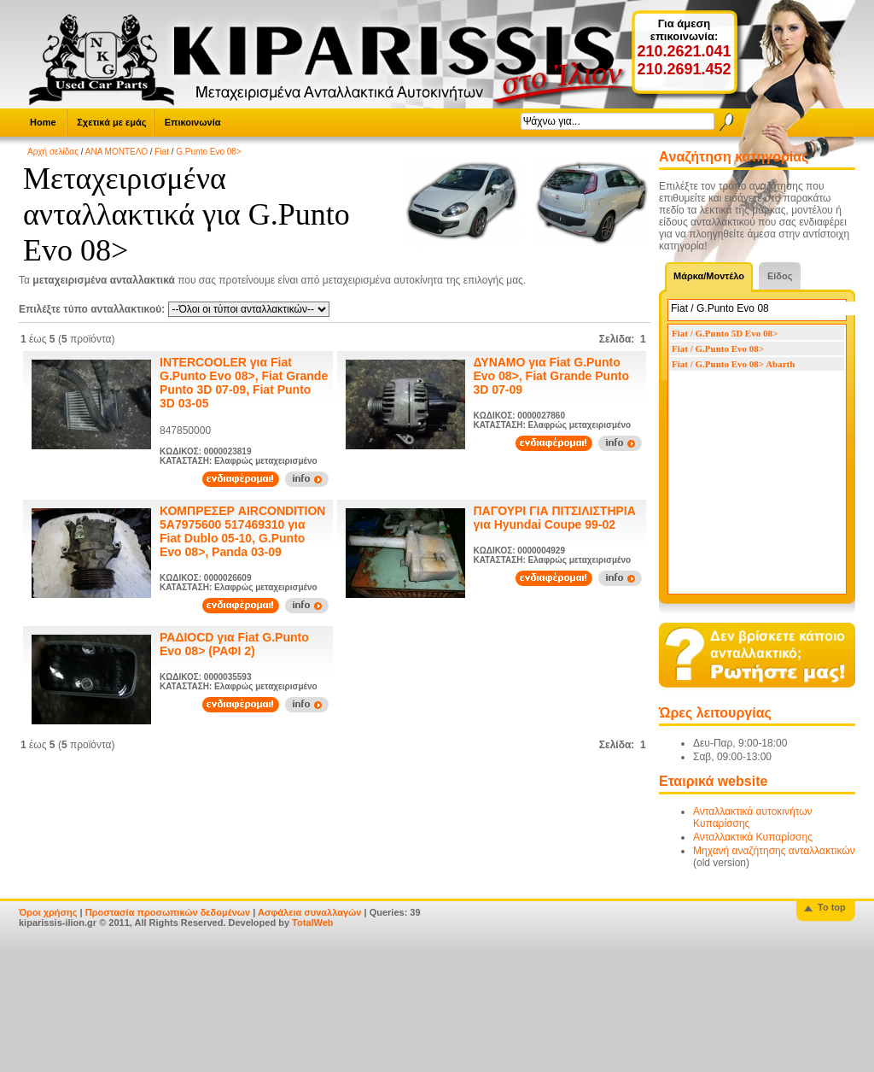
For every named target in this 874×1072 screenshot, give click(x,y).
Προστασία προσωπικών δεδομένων (167, 912)
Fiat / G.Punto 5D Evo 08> (725, 333)
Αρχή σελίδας (53, 151)
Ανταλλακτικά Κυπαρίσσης (753, 837)
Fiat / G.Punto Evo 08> (718, 348)
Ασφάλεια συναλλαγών (310, 912)
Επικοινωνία (193, 122)
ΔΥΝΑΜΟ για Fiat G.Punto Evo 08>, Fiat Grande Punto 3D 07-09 (551, 375)
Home (43, 122)
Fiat (161, 151)
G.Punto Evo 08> (208, 151)
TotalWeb (312, 922)
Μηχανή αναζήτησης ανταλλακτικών (774, 851)
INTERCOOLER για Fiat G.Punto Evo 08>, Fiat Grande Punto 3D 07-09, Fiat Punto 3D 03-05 (244, 382)
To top (832, 907)
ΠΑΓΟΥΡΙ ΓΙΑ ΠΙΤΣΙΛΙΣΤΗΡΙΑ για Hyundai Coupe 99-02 (555, 517)
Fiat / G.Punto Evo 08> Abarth (733, 364)
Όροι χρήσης (48, 912)
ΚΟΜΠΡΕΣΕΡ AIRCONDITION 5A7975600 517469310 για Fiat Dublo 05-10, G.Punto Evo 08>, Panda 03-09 (242, 531)
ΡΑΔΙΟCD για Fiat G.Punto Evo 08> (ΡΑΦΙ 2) (234, 644)
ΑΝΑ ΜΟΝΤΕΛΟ (116, 151)
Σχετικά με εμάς (111, 122)
